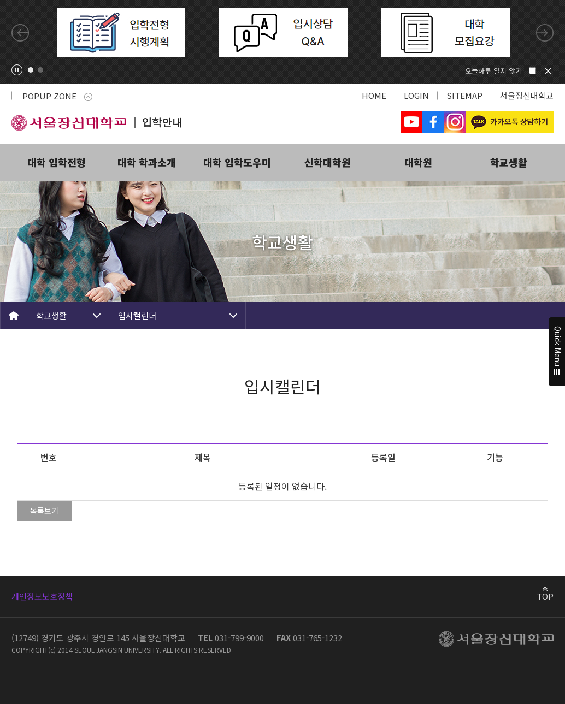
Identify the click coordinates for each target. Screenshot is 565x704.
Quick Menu (557, 352)
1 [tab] (30, 70)
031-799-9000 (239, 637)
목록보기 (44, 510)
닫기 (548, 71)
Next (545, 33)
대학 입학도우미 (237, 162)
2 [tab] (40, 70)
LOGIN (416, 95)
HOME (374, 95)
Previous (20, 33)
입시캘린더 (137, 315)
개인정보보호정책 (42, 596)
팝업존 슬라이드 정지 (16, 69)
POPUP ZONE (57, 96)
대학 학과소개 (146, 162)
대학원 (418, 162)
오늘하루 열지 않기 (493, 70)
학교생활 (508, 162)
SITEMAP (464, 95)
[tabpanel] (121, 32)
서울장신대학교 (527, 95)
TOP (545, 596)
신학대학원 (327, 162)
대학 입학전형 (56, 162)
